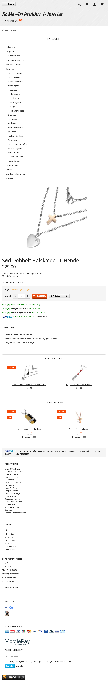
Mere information (10, 276)
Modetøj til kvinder (21, 312)
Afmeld (19, 666)
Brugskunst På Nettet (13, 507)
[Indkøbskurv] (54, 21)
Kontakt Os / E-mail (12, 469)
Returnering (9, 480)
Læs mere (42, 316)
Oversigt (8, 510)
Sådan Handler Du (12, 474)
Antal (8, 296)
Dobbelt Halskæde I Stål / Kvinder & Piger (29, 384)
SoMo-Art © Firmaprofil (14, 482)
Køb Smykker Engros (13, 493)
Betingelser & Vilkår (13, 499)
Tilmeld (9, 666)
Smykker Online (20, 308)
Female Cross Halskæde (79, 429)
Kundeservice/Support (14, 471)
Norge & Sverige (11, 491)
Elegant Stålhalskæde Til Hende (79, 384)
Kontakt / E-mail (9, 577)
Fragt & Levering (11, 477)
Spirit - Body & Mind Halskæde (29, 429)
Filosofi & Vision (11, 485)
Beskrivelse (9, 327)
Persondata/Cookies (13, 502)
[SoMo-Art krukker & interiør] (32, 14)
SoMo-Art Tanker (11, 488)
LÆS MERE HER (22, 454)
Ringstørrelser (10, 496)
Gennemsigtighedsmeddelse (17, 513)
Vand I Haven (10, 504)
